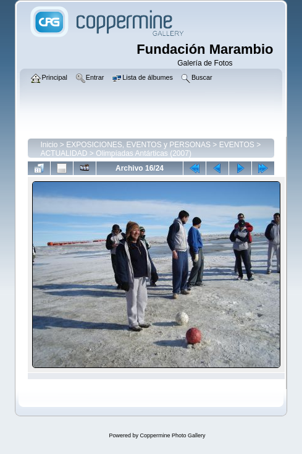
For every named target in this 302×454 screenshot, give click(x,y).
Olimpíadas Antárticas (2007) (143, 153)
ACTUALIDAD (63, 153)
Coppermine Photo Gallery (172, 435)
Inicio (48, 144)
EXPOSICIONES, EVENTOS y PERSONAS (138, 144)
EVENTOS (236, 144)
